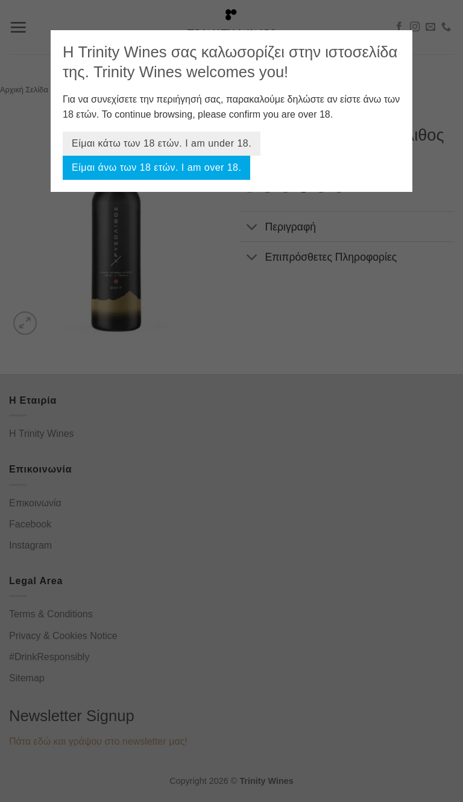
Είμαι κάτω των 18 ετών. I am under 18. (161, 143)
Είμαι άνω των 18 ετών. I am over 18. (156, 167)
